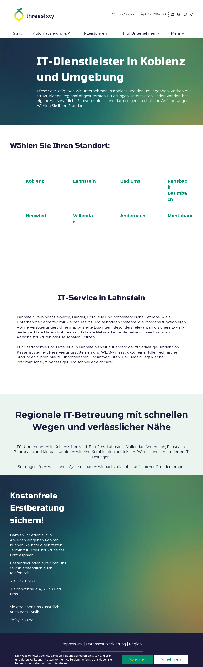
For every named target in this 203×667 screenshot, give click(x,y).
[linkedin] (172, 13)
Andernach (132, 213)
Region (135, 641)
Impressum (71, 641)
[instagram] (178, 13)
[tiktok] (191, 13)
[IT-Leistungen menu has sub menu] (96, 31)
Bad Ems (130, 178)
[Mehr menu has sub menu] (177, 31)
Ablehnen (137, 659)
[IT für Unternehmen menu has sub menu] (140, 31)
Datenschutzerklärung (106, 641)
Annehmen (171, 659)
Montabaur (180, 213)
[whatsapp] (185, 13)
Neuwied (36, 213)
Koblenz (35, 178)
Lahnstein (84, 178)
